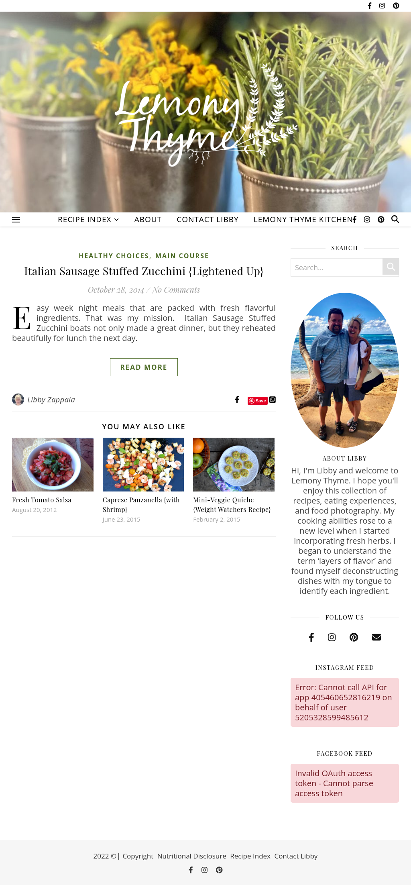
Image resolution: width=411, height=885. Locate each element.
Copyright (137, 856)
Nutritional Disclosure (191, 856)
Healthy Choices (114, 255)
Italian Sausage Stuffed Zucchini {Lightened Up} (143, 270)
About (148, 219)
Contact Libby (207, 219)
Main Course (182, 255)
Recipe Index (84, 219)
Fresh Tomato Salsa (41, 500)
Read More (144, 367)
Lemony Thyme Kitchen (303, 219)
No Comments (176, 289)
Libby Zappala (51, 399)
